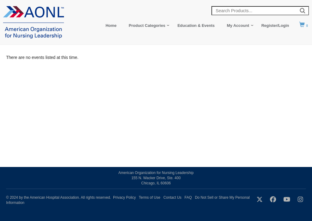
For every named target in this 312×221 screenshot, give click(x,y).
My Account (238, 25)
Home (110, 25)
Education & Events (195, 25)
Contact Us (172, 197)
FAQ (188, 197)
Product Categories (147, 25)
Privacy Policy (124, 197)
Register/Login (275, 25)
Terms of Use (150, 197)
